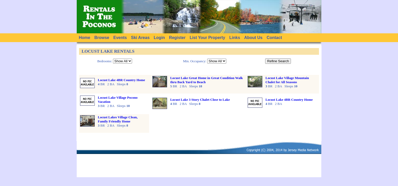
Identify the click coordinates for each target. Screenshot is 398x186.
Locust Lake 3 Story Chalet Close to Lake (200, 100)
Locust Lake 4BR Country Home (121, 80)
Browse (101, 37)
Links (234, 37)
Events (120, 37)
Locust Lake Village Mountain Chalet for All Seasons (287, 80)
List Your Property (207, 37)
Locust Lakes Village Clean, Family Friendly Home (118, 119)
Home (84, 37)
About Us (253, 37)
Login (159, 37)
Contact (274, 37)
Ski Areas (140, 37)
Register (177, 37)
